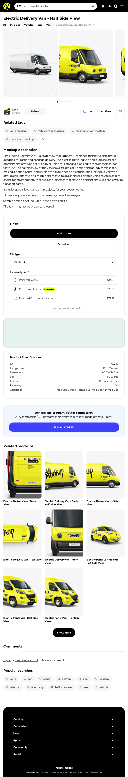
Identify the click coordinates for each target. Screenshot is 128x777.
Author (16, 113)
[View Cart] (103, 6)
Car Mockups (95, 389)
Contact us (76, 308)
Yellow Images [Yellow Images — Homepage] (64, 767)
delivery (64, 679)
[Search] (93, 6)
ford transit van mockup (88, 131)
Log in (7, 660)
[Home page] (4, 25)
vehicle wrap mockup (49, 131)
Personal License (108, 381)
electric (13, 687)
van (83, 687)
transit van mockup (20, 139)
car (27, 679)
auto (11, 679)
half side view (61, 687)
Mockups (62, 389)
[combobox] (62, 6)
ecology (102, 679)
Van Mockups (110, 389)
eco (83, 679)
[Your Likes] (109, 6)
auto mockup (16, 131)
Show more (64, 632)
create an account (26, 660)
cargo (44, 679)
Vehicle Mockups (77, 389)
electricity (35, 687)
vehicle (101, 687)
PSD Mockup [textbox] (21, 262)
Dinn (15, 109)
